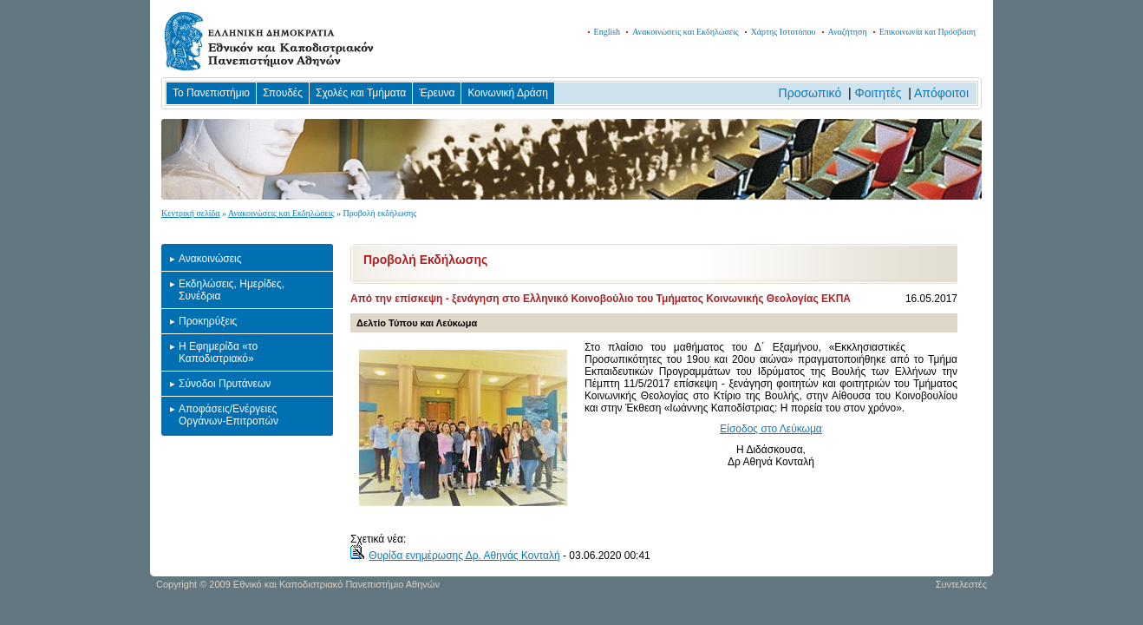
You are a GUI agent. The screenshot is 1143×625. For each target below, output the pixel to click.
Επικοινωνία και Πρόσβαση (927, 31)
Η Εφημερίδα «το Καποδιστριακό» (218, 352)
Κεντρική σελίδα (190, 213)
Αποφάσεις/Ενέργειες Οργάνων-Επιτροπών (228, 415)
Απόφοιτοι (941, 93)
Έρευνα (436, 93)
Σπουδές (283, 93)
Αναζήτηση (847, 31)
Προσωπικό (810, 93)
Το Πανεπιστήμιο (211, 93)
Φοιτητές (878, 93)
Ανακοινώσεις (210, 259)
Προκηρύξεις (208, 321)
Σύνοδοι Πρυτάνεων (225, 384)
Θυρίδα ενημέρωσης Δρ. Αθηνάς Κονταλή (464, 555)
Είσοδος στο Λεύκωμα (771, 429)
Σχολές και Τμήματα (361, 93)
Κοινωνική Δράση (507, 93)
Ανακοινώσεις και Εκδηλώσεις (685, 31)
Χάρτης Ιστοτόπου (783, 31)
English (607, 31)
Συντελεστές (961, 584)
